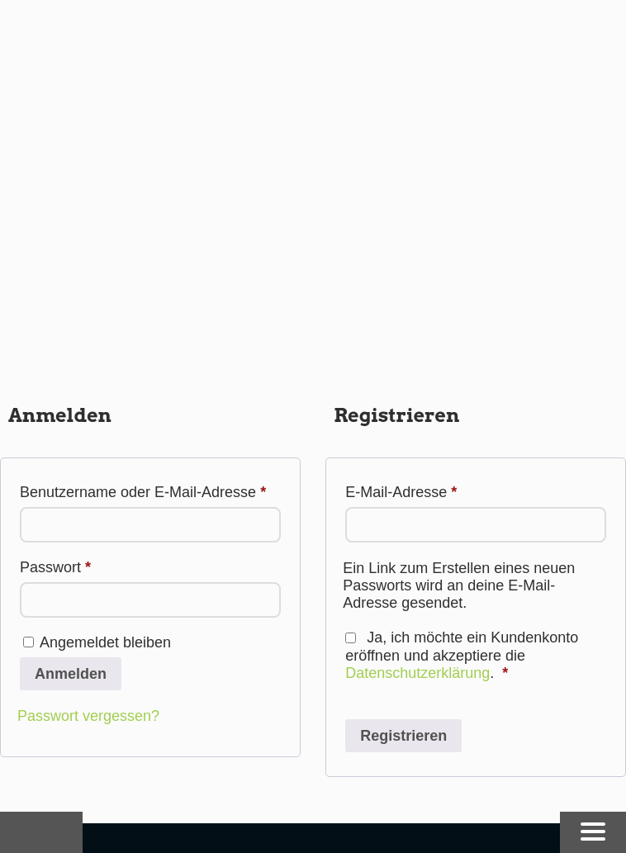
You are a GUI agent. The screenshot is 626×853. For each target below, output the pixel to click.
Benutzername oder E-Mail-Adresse (150, 488)
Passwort (93, 564)
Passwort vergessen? (88, 716)
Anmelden (71, 674)
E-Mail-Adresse (438, 488)
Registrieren (403, 735)
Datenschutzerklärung (417, 673)
